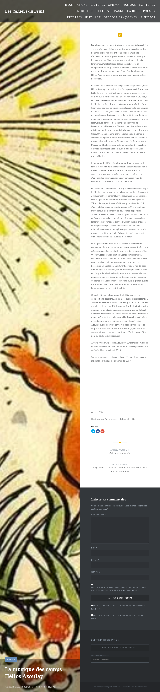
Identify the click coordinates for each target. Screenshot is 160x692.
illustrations (76, 4)
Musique (129, 4)
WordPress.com (141, 687)
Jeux (88, 17)
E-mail (95, 560)
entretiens (84, 10)
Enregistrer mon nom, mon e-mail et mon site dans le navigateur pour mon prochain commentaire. (118, 589)
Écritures (147, 4)
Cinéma (113, 4)
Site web (95, 572)
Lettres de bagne (110, 10)
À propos (148, 17)
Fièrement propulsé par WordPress (106, 687)
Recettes (74, 17)
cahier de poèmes (141, 10)
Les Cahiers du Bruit (24, 11)
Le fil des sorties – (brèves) (116, 17)
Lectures (97, 4)
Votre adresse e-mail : (100, 655)
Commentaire (98, 515)
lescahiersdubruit (24, 687)
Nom (94, 548)
